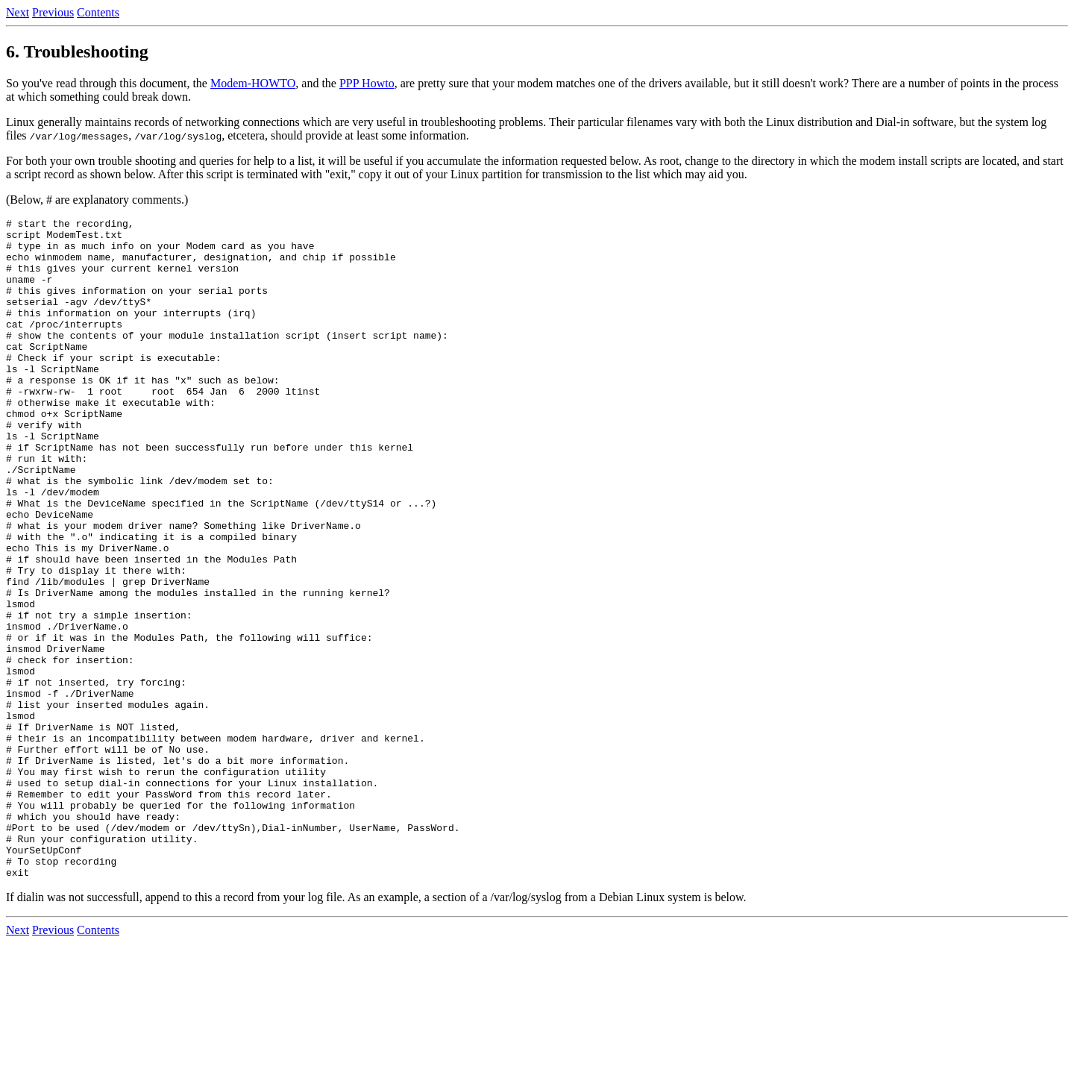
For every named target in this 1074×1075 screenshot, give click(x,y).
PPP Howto (367, 83)
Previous (53, 12)
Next (17, 12)
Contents (98, 12)
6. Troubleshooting (77, 51)
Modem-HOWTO (252, 83)
